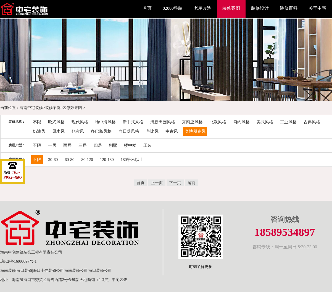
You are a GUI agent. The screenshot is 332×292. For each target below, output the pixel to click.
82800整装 (173, 8)
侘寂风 (78, 131)
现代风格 (80, 122)
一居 (52, 145)
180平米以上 (132, 159)
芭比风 (152, 131)
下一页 (175, 183)
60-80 (69, 159)
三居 (82, 145)
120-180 (107, 159)
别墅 (113, 145)
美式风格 (265, 122)
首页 (147, 8)
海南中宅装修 (31, 108)
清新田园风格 (162, 122)
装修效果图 (72, 108)
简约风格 (241, 122)
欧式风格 (56, 122)
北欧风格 (218, 122)
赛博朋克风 (195, 131)
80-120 (87, 159)
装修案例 (231, 8)
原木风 (58, 131)
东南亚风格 (192, 122)
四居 (98, 145)
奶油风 (39, 131)
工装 (147, 145)
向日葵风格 (128, 131)
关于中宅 (317, 8)
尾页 (191, 183)
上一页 (157, 183)
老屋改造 (202, 8)
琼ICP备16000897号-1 (18, 261)
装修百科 (288, 8)
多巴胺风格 (101, 131)
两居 (67, 145)
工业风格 (288, 122)
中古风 (171, 131)
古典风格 (312, 122)
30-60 (53, 159)
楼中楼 (130, 145)
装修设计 (260, 8)
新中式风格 (133, 122)
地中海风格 (105, 122)
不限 (37, 122)
